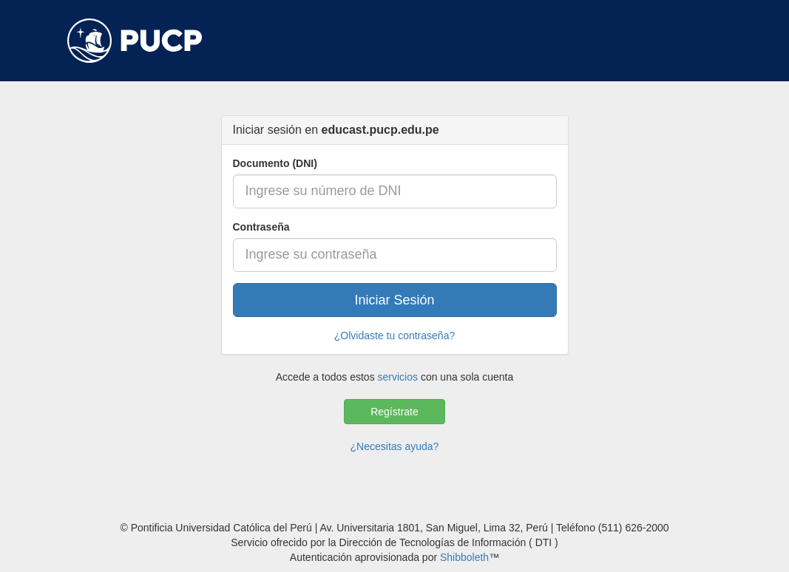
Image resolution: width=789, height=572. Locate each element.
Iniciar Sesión (394, 300)
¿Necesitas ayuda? (395, 446)
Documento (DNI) (275, 163)
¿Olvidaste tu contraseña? (394, 335)
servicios (398, 377)
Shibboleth (464, 557)
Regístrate (394, 412)
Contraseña (261, 227)
